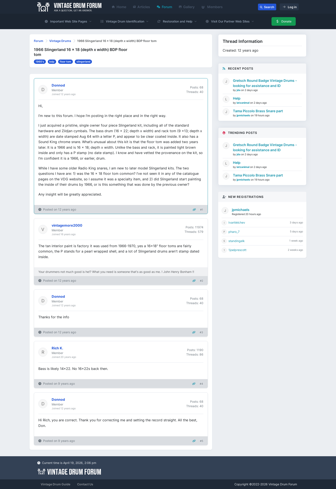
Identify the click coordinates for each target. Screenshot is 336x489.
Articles (141, 7)
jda (239, 90)
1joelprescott (237, 250)
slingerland (83, 61)
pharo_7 (234, 231)
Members (212, 7)
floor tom (65, 61)
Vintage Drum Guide (55, 484)
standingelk (236, 241)
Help (236, 98)
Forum (164, 7)
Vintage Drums (60, 41)
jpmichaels (244, 115)
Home (119, 7)
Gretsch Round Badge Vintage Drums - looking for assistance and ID (265, 83)
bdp (51, 61)
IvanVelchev (236, 222)
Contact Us (85, 484)
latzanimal (243, 102)
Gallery (187, 7)
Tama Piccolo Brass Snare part (258, 111)
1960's (40, 61)
